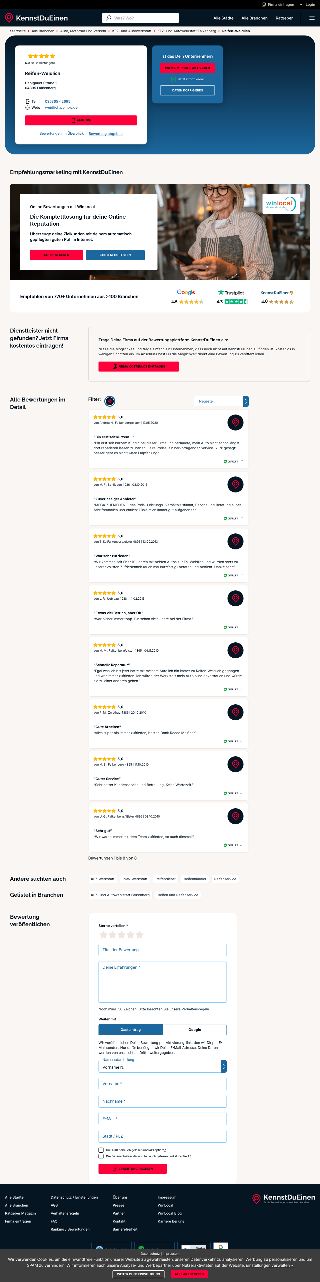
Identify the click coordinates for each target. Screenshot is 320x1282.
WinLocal (165, 1205)
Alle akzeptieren (189, 1274)
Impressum (167, 1197)
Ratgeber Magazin (20, 1213)
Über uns (120, 1197)
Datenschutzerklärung (127, 1156)
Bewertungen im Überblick (62, 133)
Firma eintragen (18, 1221)
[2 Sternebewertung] (112, 935)
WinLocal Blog (170, 1213)
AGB (115, 1150)
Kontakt (119, 1221)
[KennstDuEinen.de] (36, 18)
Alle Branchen (255, 17)
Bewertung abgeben (105, 133)
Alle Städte (224, 17)
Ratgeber (284, 17)
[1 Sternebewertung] (104, 935)
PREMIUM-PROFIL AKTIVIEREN (187, 68)
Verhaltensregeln (195, 1009)
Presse (118, 1205)
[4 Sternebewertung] (130, 935)
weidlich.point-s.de (61, 107)
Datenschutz (61, 1197)
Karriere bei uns (171, 1221)
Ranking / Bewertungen (70, 1229)
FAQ (54, 1221)
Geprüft (233, 461)
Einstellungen (86, 1197)
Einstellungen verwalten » (269, 1265)
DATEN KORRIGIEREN (187, 90)
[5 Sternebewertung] (140, 935)
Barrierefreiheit (125, 1229)
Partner (119, 1213)
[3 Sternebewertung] (122, 935)
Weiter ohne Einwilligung (138, 1274)
